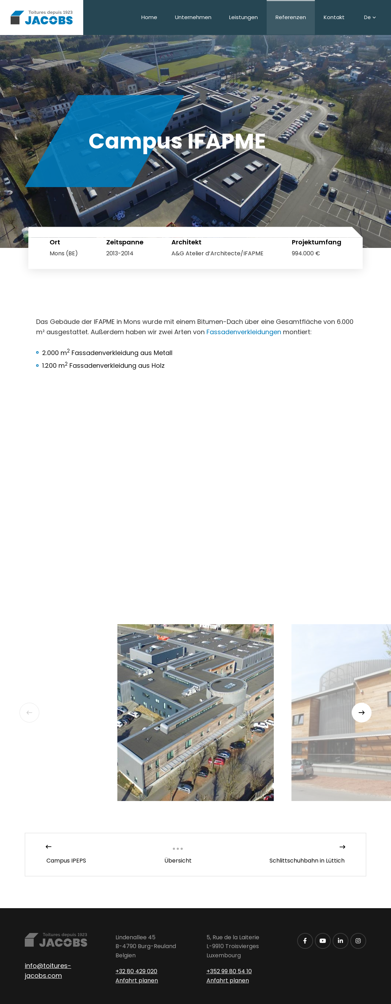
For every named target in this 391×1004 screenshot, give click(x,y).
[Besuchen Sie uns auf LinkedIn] (340, 941)
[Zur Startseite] (41, 17)
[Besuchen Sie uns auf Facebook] (305, 941)
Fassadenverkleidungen (243, 331)
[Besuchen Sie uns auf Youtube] (323, 941)
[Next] (362, 712)
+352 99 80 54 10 (229, 971)
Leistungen (243, 17)
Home (149, 17)
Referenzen (291, 17)
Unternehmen (193, 17)
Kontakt (334, 17)
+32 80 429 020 (136, 971)
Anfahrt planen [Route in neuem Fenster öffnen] (136, 980)
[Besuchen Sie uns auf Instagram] (358, 941)
